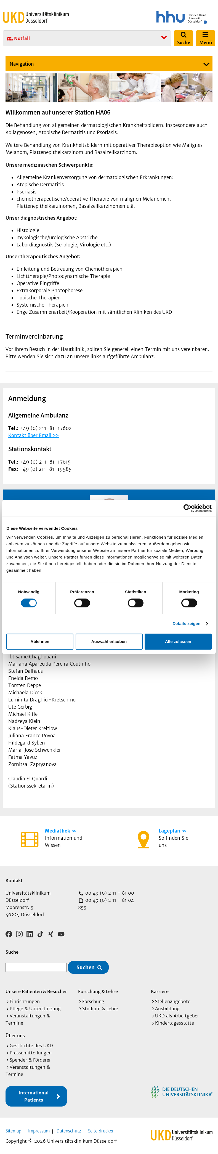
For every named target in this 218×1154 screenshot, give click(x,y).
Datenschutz (69, 1129)
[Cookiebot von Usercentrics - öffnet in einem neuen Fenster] (187, 508)
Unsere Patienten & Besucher (36, 990)
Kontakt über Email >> (33, 435)
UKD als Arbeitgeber (177, 1014)
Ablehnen (39, 641)
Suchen (85, 965)
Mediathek (57, 831)
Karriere (160, 990)
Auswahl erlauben (109, 641)
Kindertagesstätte (174, 1021)
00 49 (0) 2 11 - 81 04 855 (106, 903)
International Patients (33, 1094)
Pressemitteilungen (31, 1051)
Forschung (93, 1000)
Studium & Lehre (100, 1007)
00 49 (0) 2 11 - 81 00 (109, 893)
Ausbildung (167, 1007)
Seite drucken (101, 1129)
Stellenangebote (172, 1000)
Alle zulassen (178, 641)
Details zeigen (186, 623)
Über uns (15, 1034)
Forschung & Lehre (98, 990)
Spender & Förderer (30, 1058)
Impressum (39, 1129)
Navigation (22, 64)
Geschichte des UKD (31, 1044)
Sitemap (13, 1129)
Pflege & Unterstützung (35, 1007)
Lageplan (169, 831)
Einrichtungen (25, 1000)
